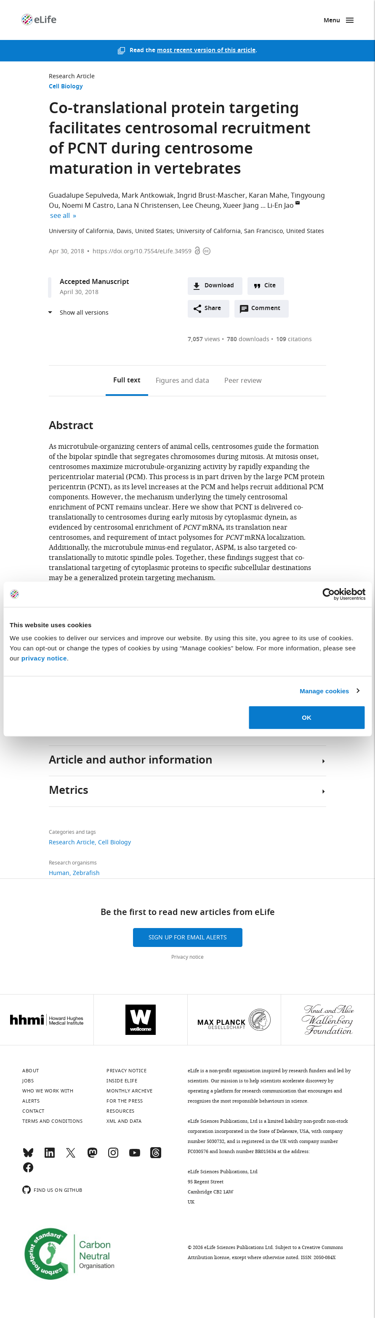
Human (59, 873)
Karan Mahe (268, 196)
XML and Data (123, 1121)
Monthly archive (129, 1090)
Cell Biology (66, 87)
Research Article (72, 76)
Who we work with (47, 1090)
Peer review (243, 381)
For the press (124, 1101)
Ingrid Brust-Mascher (211, 196)
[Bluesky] (28, 1156)
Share (213, 308)
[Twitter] (71, 1156)
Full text (127, 380)
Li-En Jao (280, 206)
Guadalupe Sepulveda (83, 196)
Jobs (28, 1080)
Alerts (31, 1101)
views (204, 339)
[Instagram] (113, 1156)
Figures (182, 381)
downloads (248, 339)
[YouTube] (135, 1156)
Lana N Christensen (148, 206)
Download (219, 286)
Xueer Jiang (241, 206)
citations (294, 339)
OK (306, 717)
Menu (332, 21)
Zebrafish (86, 873)
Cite (270, 286)
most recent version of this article (206, 51)
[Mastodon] (92, 1156)
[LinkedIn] (50, 1156)
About (30, 1070)
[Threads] (156, 1156)
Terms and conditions (52, 1121)
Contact (33, 1111)
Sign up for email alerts (188, 937)
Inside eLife (121, 1080)
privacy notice (44, 658)
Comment (268, 310)
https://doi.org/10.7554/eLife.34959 (142, 251)
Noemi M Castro (88, 206)
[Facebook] (28, 1171)
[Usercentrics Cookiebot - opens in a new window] (328, 594)
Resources (120, 1111)
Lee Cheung (201, 206)
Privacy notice (187, 957)
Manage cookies (324, 690)
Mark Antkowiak (148, 196)
